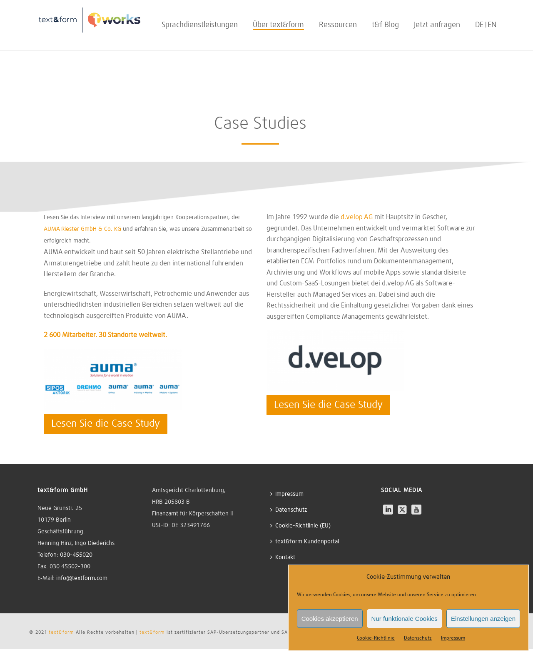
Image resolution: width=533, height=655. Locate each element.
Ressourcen (338, 25)
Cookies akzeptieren (329, 618)
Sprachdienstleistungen (200, 25)
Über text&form (278, 25)
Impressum (453, 638)
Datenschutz (418, 638)
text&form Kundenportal (304, 541)
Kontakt (282, 557)
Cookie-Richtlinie (376, 638)
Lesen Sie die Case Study (105, 424)
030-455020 (76, 555)
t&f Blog (385, 25)
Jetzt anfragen (437, 25)
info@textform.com (81, 578)
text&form (61, 632)
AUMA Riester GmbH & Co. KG (82, 229)
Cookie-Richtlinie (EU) (300, 525)
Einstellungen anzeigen (483, 618)
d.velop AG (357, 217)
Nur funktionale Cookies (404, 618)
